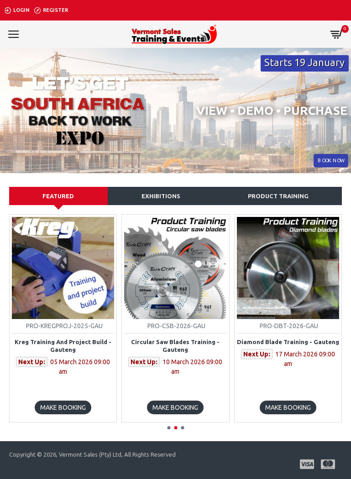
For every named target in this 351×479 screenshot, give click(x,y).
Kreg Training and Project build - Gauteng (63, 346)
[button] (168, 427)
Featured (58, 196)
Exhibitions (160, 196)
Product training (278, 196)
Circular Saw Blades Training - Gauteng (175, 346)
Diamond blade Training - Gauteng (288, 342)
